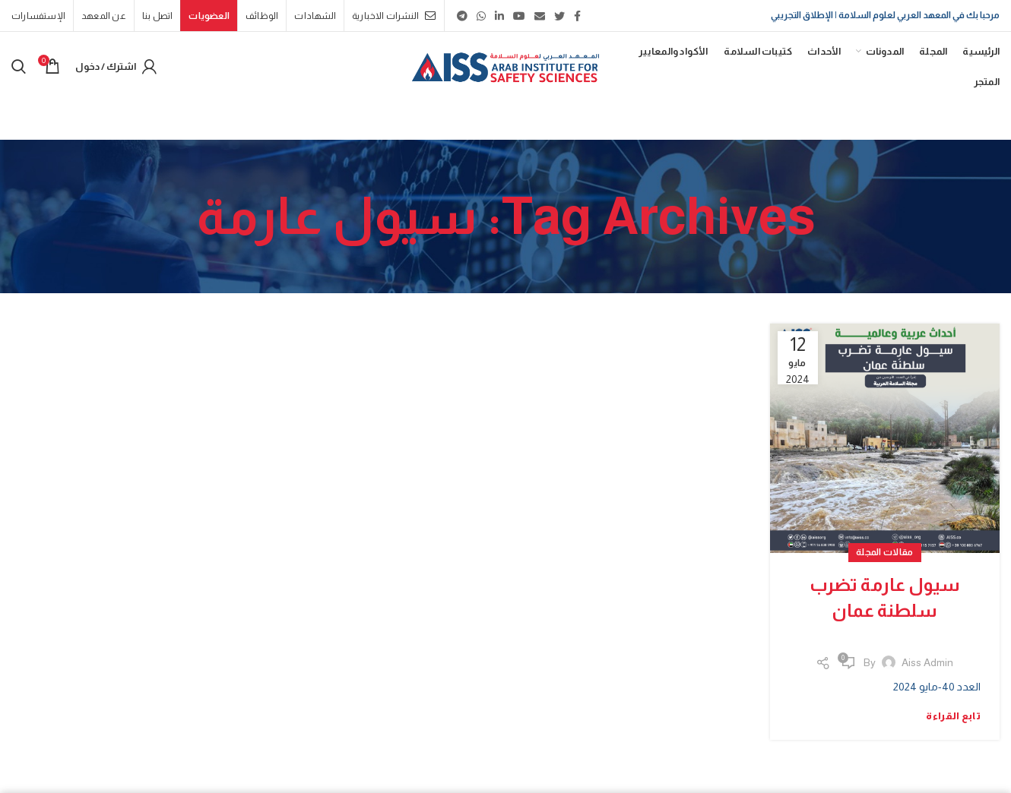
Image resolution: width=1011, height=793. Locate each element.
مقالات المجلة (885, 552)
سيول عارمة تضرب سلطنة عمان (885, 597)
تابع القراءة (953, 716)
